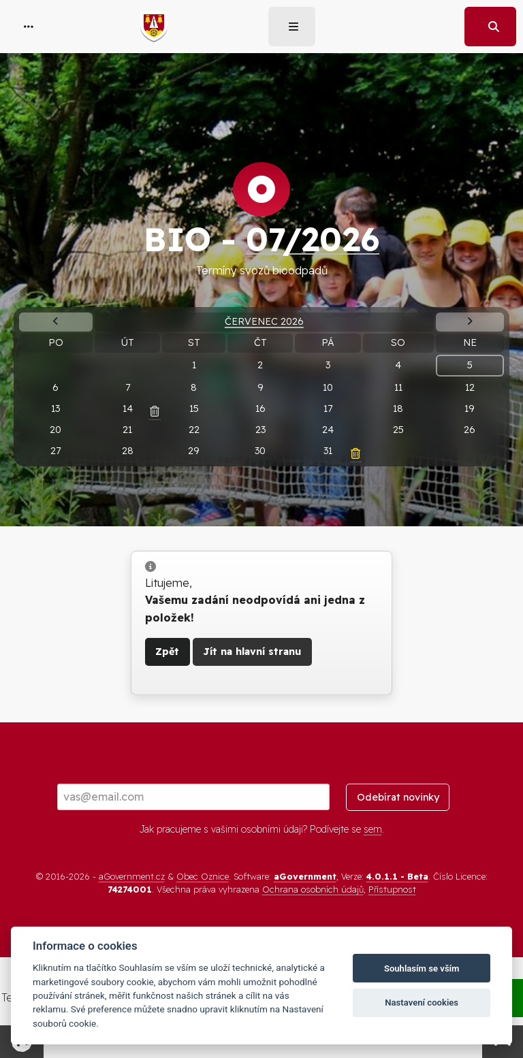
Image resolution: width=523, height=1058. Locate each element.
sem (373, 829)
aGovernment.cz (132, 876)
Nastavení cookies (421, 1002)
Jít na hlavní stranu (252, 651)
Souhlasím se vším (422, 968)
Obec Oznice (202, 876)
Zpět (167, 651)
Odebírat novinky (398, 797)
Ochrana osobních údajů (313, 889)
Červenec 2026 (264, 321)
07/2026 (312, 239)
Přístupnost (392, 889)
